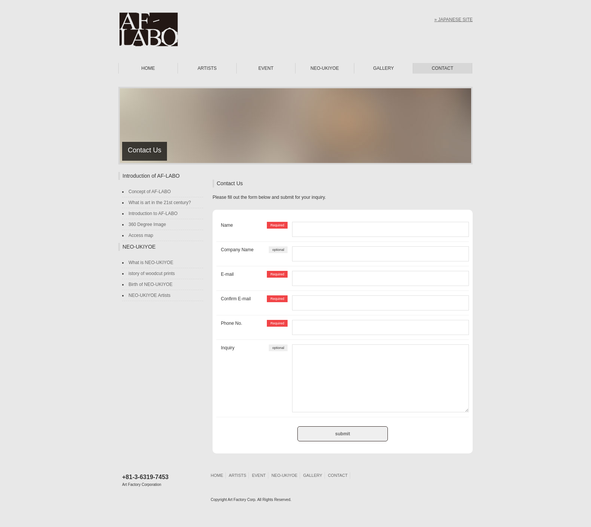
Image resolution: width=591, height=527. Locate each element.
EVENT (265, 68)
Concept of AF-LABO (150, 191)
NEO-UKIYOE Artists (149, 295)
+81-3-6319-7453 (145, 480)
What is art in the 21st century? (160, 202)
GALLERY (383, 68)
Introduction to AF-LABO (153, 213)
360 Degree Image (147, 224)
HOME (148, 68)
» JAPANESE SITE (453, 19)
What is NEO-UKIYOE (151, 262)
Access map (141, 235)
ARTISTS (207, 68)
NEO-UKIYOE (325, 68)
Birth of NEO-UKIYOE (151, 284)
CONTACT (442, 68)
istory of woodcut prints (152, 273)
